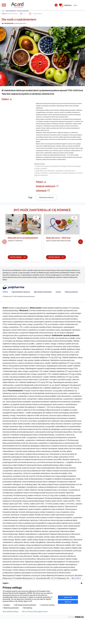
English (6, 583)
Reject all (68, 602)
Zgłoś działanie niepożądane (43, 292)
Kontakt (58, 292)
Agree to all (68, 597)
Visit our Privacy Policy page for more (34, 611)
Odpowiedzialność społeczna (21, 292)
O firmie (5, 292)
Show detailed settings (10, 611)
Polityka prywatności (71, 292)
